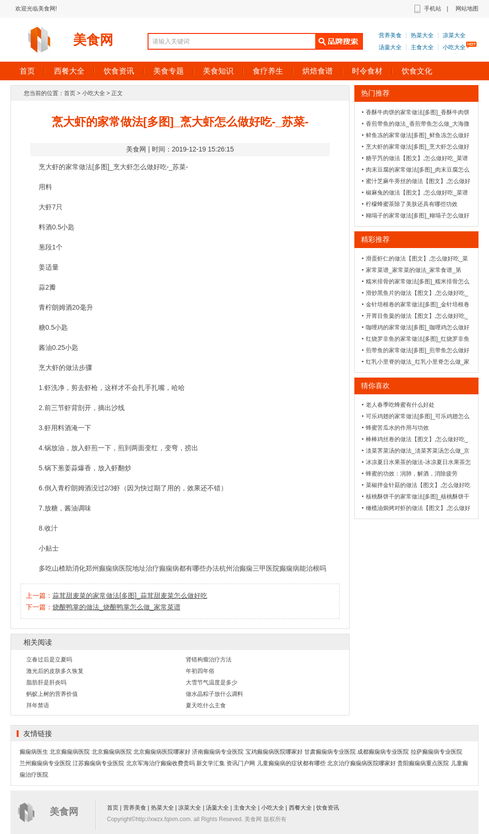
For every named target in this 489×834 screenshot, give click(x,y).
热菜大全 (422, 35)
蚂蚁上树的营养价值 (52, 694)
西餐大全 (69, 71)
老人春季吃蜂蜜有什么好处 (400, 404)
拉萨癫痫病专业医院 (436, 751)
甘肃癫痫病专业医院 (330, 751)
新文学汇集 (210, 763)
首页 (27, 71)
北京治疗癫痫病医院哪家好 (361, 763)
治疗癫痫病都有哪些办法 (182, 568)
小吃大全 (454, 47)
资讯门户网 (240, 763)
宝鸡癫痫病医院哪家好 (274, 751)
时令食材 (367, 71)
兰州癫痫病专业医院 (45, 763)
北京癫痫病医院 (70, 751)
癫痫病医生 (34, 751)
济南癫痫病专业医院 (218, 751)
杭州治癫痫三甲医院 (249, 568)
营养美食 (390, 35)
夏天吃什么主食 (206, 705)
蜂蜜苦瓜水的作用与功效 (397, 427)
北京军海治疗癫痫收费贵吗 (160, 763)
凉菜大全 (454, 35)
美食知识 (218, 71)
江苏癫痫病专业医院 (98, 763)
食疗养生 (268, 71)
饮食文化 (417, 71)
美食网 (93, 39)
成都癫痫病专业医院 (383, 751)
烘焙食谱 (317, 71)
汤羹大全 (390, 47)
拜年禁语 (37, 705)
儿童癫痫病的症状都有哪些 (291, 763)
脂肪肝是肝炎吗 (46, 682)
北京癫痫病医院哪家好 (162, 751)
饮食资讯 (119, 71)
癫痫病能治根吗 (302, 568)
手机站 (432, 8)
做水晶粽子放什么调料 (214, 694)
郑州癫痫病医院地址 (115, 568)
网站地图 (467, 8)
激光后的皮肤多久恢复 (55, 671)
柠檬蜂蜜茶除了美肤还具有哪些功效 (411, 204)
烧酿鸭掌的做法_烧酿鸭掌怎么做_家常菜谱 (117, 607)
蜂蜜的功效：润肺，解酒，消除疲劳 (411, 473)
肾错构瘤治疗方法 (209, 659)
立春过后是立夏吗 (49, 659)
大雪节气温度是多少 (211, 682)
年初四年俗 (200, 671)
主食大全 (422, 47)
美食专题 (168, 71)
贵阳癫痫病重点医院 (423, 763)
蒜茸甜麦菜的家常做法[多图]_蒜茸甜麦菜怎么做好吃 (130, 595)
